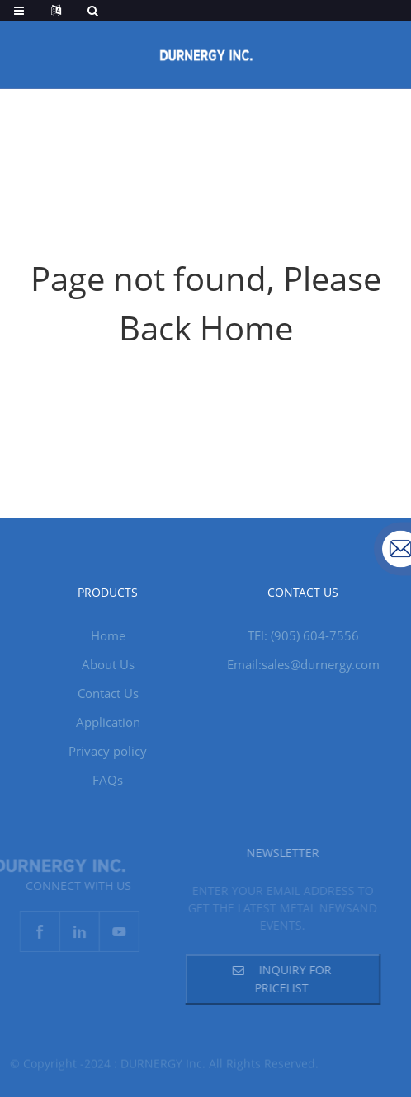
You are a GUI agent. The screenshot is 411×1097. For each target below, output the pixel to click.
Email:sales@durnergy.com (303, 664)
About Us (108, 664)
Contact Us (108, 693)
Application (108, 722)
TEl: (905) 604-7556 (303, 635)
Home (108, 635)
